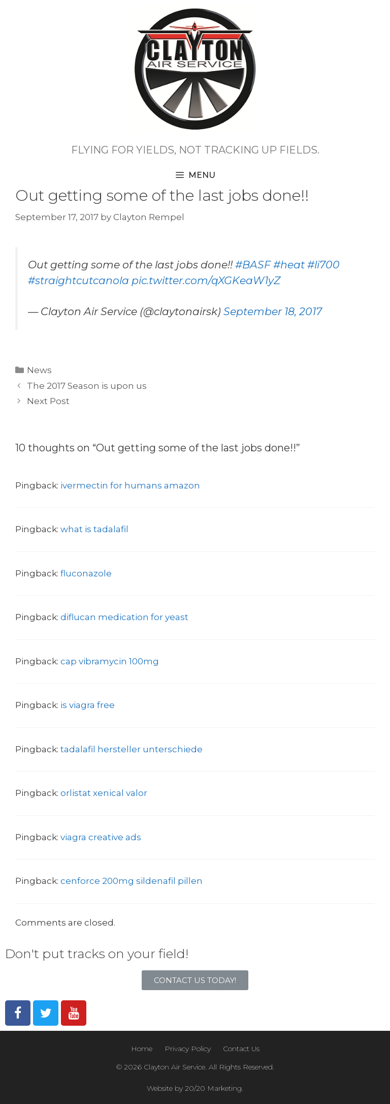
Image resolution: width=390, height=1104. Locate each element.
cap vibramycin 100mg (109, 661)
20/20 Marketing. (214, 1088)
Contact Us (241, 1048)
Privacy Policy (188, 1048)
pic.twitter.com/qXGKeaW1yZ (206, 280)
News (39, 370)
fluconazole (86, 573)
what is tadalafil (94, 529)
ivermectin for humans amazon (130, 485)
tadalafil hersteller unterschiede (131, 749)
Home (141, 1048)
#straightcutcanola (78, 280)
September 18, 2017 (272, 311)
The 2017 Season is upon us (87, 386)
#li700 (323, 264)
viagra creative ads (100, 837)
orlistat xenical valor (103, 793)
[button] (195, 980)
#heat (289, 264)
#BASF (253, 264)
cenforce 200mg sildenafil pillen (131, 881)
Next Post (48, 401)
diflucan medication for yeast (124, 617)
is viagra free (87, 705)
